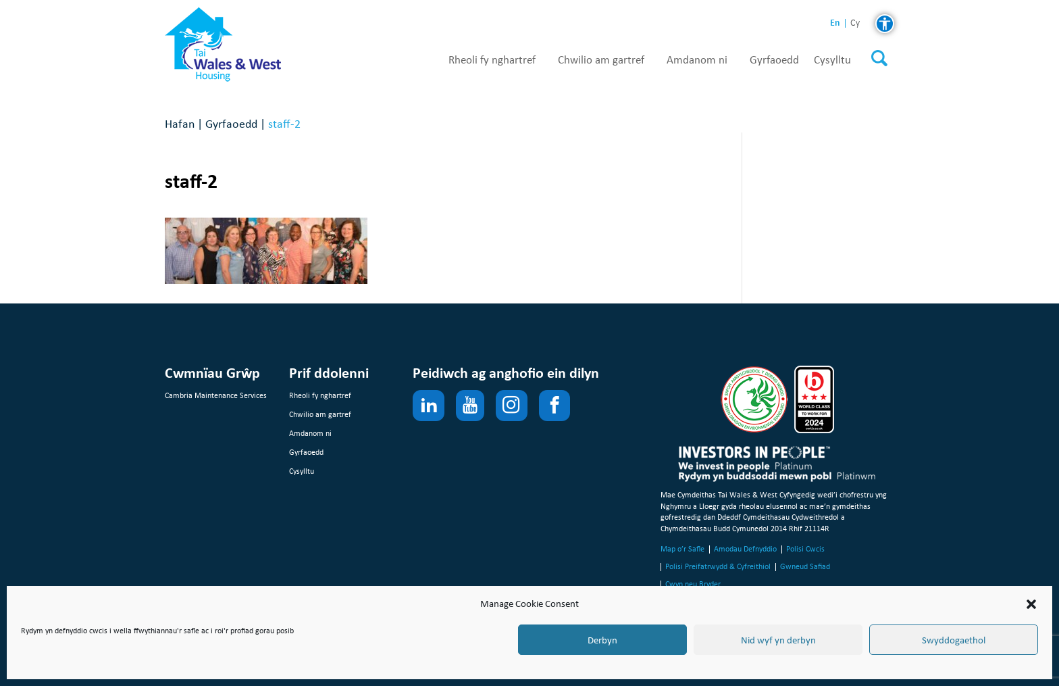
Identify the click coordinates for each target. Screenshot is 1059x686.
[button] (1031, 604)
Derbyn (602, 640)
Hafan (180, 123)
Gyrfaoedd (774, 60)
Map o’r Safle (682, 549)
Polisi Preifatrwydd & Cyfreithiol (718, 566)
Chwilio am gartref (601, 60)
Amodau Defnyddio (745, 549)
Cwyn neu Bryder (693, 584)
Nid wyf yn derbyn (778, 640)
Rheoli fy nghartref (492, 60)
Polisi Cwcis (805, 549)
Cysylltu (832, 60)
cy (855, 23)
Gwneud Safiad (805, 566)
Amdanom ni (697, 60)
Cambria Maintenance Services (216, 395)
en (835, 22)
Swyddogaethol (953, 640)
